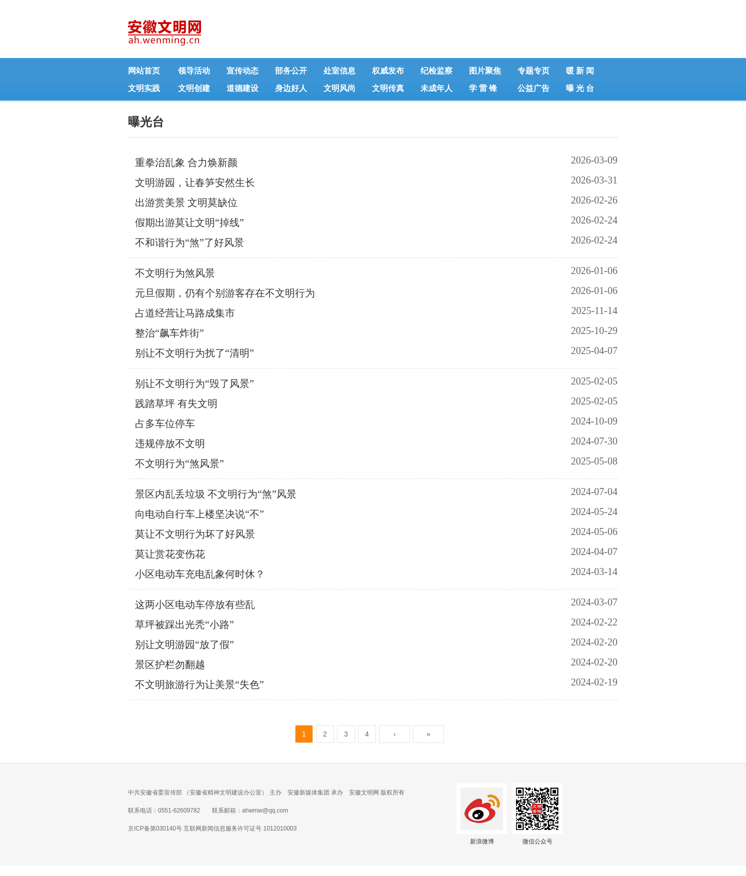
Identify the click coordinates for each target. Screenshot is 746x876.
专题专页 (534, 70)
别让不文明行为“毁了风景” (194, 383)
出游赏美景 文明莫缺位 (186, 202)
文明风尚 (340, 88)
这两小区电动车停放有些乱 (195, 604)
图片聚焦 (485, 70)
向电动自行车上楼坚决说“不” (199, 514)
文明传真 (388, 88)
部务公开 (291, 70)
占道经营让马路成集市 (185, 313)
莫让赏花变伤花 (170, 554)
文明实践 (144, 88)
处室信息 (340, 70)
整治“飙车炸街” (169, 333)
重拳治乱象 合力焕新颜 (186, 162)
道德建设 (242, 88)
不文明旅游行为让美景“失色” (199, 684)
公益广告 (534, 88)
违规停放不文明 (170, 443)
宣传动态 (242, 70)
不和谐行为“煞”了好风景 (189, 242)
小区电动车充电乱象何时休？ (200, 574)
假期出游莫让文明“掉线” (189, 222)
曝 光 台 (580, 88)
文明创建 (194, 88)
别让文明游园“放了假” (184, 644)
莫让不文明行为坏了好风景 (195, 534)
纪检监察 (436, 70)
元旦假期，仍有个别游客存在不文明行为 (225, 293)
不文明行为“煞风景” (179, 463)
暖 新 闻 (580, 70)
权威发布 (388, 70)
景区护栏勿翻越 (170, 664)
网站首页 (144, 70)
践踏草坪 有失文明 (176, 403)
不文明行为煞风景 (175, 273)
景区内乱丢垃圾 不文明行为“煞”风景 (215, 494)
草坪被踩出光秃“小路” (184, 624)
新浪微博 (482, 841)
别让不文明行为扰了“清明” (194, 353)
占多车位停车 (165, 423)
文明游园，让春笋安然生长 (195, 182)
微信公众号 (537, 841)
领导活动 (194, 70)
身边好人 (291, 88)
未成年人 (436, 88)
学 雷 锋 (483, 88)
